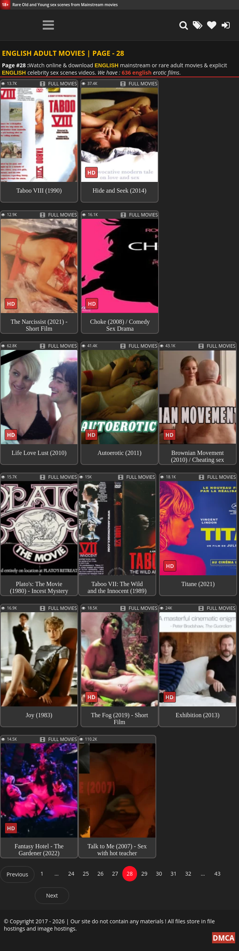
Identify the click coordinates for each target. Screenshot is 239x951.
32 (188, 873)
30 (159, 873)
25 (86, 873)
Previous (17, 874)
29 (144, 873)
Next (52, 895)
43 (217, 873)
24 (71, 873)
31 (173, 873)
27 (115, 873)
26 (100, 873)
